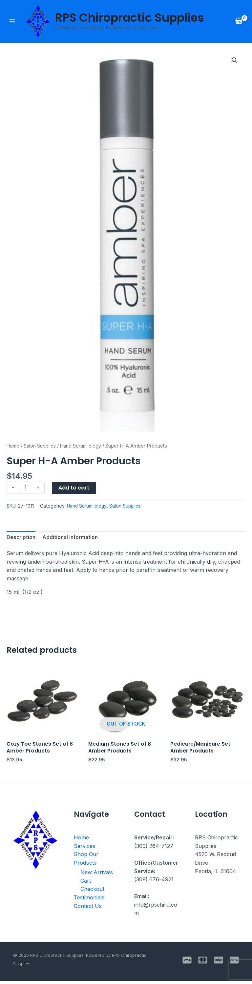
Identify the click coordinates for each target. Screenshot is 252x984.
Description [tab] (22, 538)
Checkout (92, 892)
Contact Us (88, 908)
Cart (85, 883)
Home (13, 447)
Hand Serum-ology (82, 447)
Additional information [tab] (72, 538)
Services (84, 848)
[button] (234, 61)
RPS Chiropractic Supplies (129, 18)
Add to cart (74, 488)
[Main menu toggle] (12, 22)
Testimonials (89, 900)
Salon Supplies (41, 447)
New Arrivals (96, 875)
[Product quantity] (26, 489)
